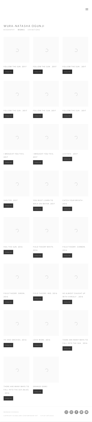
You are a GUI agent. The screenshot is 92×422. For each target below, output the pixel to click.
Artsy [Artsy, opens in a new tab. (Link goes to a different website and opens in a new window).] (66, 412)
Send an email (81, 412)
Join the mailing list (86, 412)
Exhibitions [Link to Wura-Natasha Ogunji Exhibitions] (34, 30)
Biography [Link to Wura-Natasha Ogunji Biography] (9, 30)
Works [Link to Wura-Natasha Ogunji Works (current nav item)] (21, 30)
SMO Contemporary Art (12, 9)
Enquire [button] (8, 75)
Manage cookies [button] (11, 412)
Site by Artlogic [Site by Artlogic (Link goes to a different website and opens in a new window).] (47, 415)
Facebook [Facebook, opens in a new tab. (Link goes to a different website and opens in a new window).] (76, 412)
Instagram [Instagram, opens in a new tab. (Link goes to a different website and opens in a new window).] (71, 412)
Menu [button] (86, 9)
